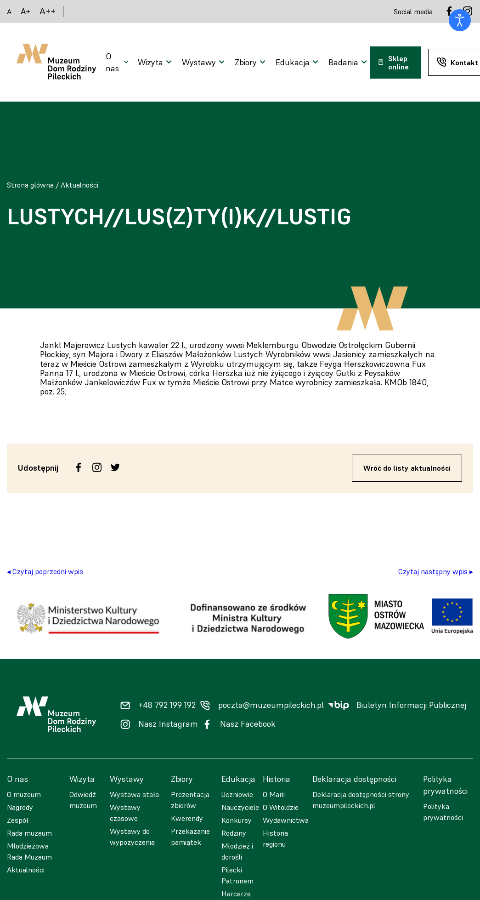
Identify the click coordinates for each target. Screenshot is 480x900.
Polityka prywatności (443, 812)
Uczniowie (237, 794)
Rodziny (233, 832)
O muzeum (24, 794)
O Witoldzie (281, 807)
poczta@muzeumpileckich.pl (271, 705)
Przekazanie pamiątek (190, 836)
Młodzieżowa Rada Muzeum (29, 851)
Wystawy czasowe (125, 813)
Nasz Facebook (248, 724)
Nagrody (20, 807)
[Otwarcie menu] (118, 62)
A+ (25, 11)
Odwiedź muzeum (83, 800)
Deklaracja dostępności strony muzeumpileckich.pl (360, 800)
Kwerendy (187, 818)
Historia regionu (275, 838)
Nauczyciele (240, 807)
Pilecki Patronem (237, 875)
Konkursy (236, 820)
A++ (48, 11)
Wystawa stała (134, 794)
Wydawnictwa (286, 820)
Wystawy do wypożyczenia (132, 836)
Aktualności (79, 184)
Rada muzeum (29, 832)
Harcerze (236, 893)
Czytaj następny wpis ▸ (435, 571)
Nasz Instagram (168, 724)
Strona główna (30, 184)
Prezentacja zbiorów (190, 800)
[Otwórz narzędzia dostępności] (460, 20)
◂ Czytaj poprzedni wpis (45, 571)
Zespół (17, 820)
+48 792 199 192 (167, 705)
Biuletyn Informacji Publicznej (411, 705)
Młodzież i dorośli (237, 851)
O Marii (274, 794)
